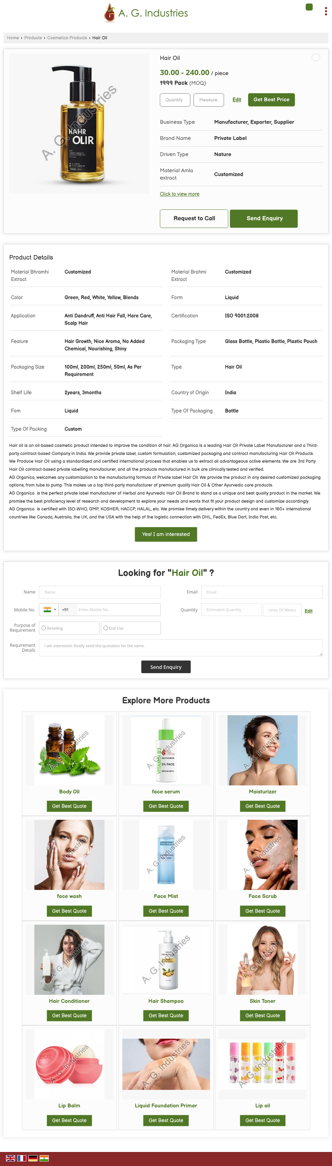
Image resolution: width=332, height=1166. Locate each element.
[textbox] (209, 100)
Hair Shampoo (165, 1001)
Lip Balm (69, 1106)
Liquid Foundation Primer (166, 1106)
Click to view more (179, 194)
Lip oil (262, 1106)
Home (13, 38)
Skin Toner (263, 1001)
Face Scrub (263, 896)
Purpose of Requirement (22, 628)
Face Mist (166, 896)
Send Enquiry (265, 218)
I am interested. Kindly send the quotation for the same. (181, 647)
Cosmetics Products (67, 38)
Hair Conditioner (69, 1001)
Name (29, 592)
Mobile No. (24, 610)
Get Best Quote (69, 806)
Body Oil (69, 792)
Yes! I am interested (166, 534)
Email (192, 592)
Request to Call (194, 218)
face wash (69, 896)
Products (33, 38)
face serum (166, 792)
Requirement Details (22, 648)
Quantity (189, 610)
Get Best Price (271, 99)
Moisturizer (263, 792)
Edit (236, 100)
